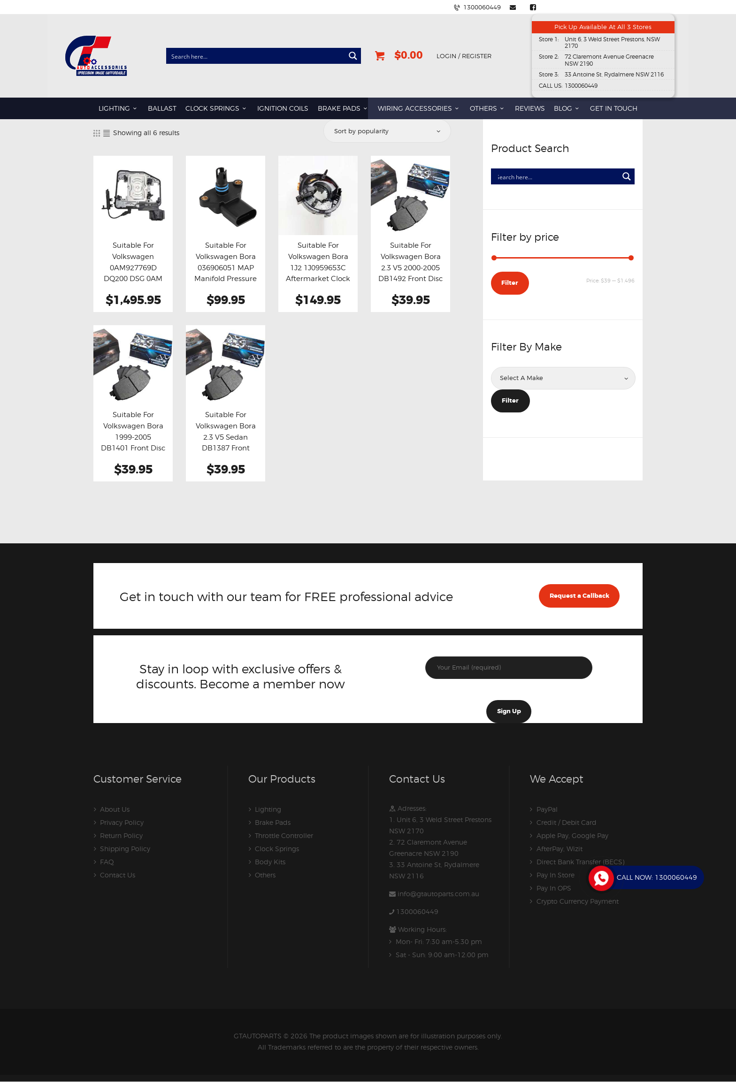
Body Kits (270, 862)
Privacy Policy (122, 822)
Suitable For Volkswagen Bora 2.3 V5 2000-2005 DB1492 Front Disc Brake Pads (410, 267)
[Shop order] (386, 131)
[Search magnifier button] (353, 56)
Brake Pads (273, 822)
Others (265, 875)
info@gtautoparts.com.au (438, 894)
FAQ (107, 862)
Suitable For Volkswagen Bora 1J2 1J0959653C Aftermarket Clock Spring (318, 267)
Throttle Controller (284, 835)
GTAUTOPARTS (258, 1036)
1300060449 (417, 911)
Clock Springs (277, 849)
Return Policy (121, 835)
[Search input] (256, 55)
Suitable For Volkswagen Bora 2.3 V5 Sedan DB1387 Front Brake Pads (226, 437)
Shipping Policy (125, 849)
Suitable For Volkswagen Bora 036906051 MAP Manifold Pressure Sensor (225, 267)
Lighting (268, 809)
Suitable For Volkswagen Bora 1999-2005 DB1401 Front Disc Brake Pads (133, 437)
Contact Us (117, 875)
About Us (115, 809)
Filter (509, 283)
